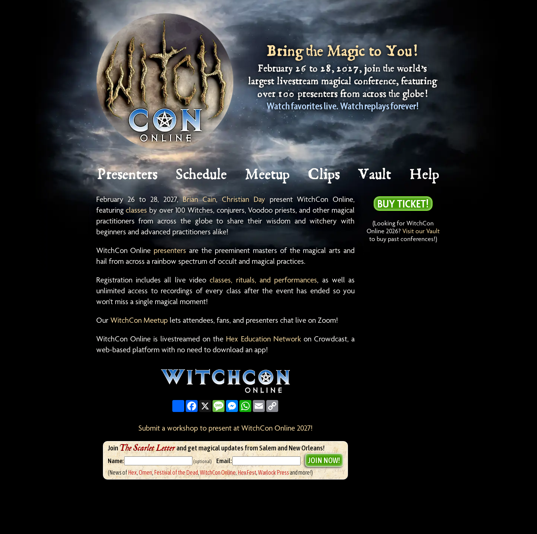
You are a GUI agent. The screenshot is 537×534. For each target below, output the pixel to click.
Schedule (201, 175)
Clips (324, 175)
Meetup (268, 175)
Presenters (128, 175)
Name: (115, 461)
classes (136, 210)
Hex (132, 472)
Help (425, 175)
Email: (224, 461)
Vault (375, 175)
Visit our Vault (421, 231)
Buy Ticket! (403, 203)
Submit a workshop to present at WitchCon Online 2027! (225, 428)
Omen (145, 472)
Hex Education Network (263, 338)
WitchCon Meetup (139, 320)
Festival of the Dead (176, 472)
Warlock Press (273, 472)
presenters (170, 250)
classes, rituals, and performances (263, 279)
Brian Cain (199, 199)
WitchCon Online (218, 472)
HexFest (247, 472)
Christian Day (243, 199)
